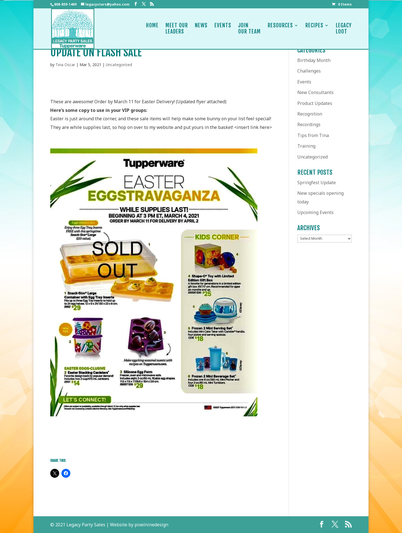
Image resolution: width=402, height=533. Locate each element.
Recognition (309, 114)
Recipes (314, 28)
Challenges (309, 71)
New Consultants (315, 92)
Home (152, 28)
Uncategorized (119, 64)
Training (306, 146)
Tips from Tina (313, 135)
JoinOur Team (249, 28)
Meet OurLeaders (177, 28)
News (201, 28)
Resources (280, 28)
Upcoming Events (315, 212)
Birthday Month (314, 60)
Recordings (308, 124)
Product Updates (314, 103)
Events (222, 28)
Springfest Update (316, 182)
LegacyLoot (344, 28)
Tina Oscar (65, 64)
